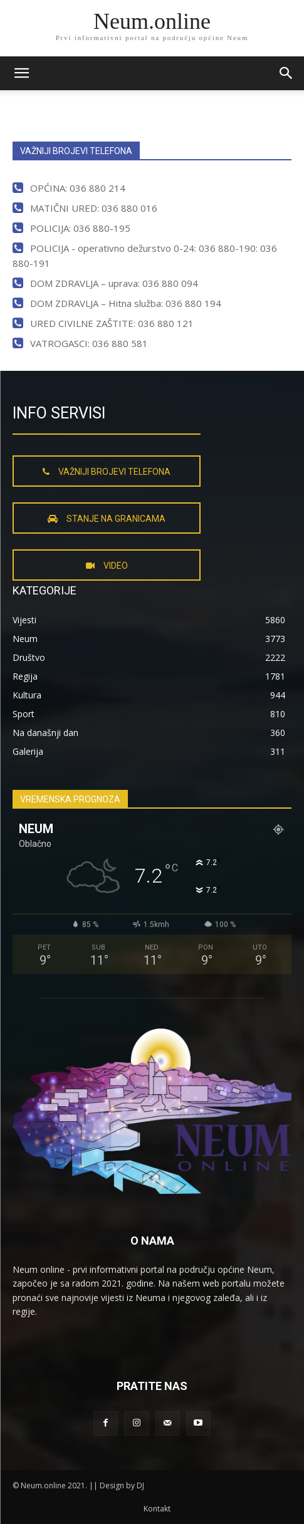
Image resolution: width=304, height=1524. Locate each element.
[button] (286, 73)
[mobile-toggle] (21, 73)
